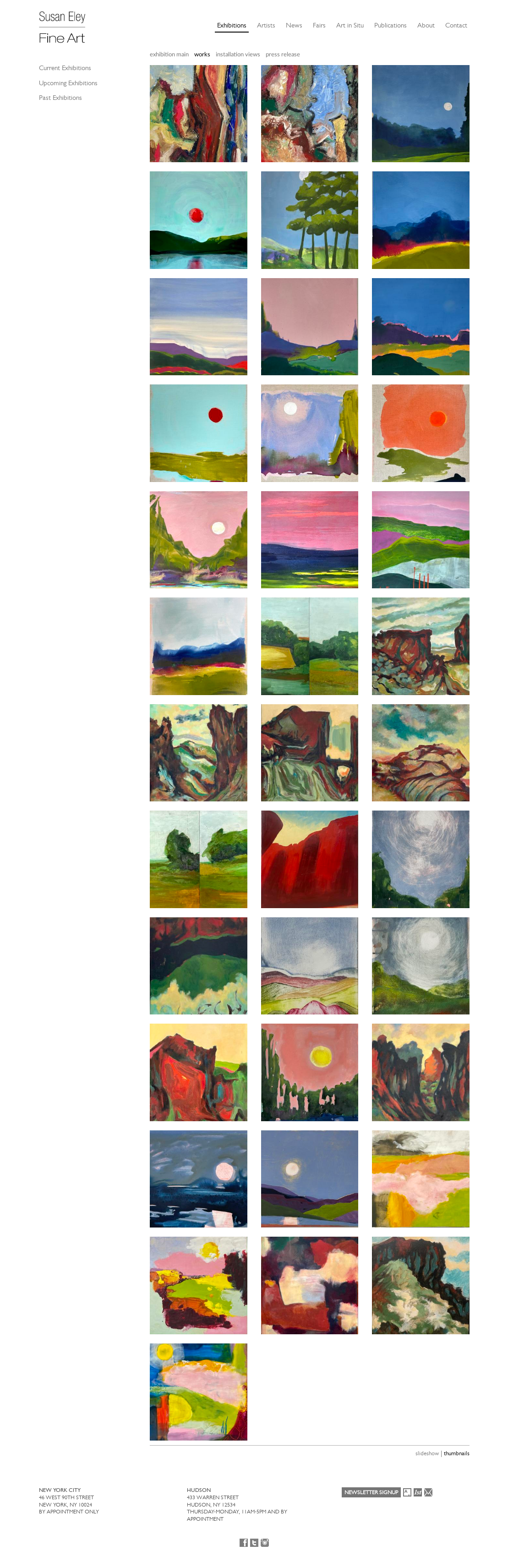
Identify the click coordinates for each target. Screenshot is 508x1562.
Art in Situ (350, 25)
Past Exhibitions (60, 97)
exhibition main (169, 55)
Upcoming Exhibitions (68, 83)
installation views (238, 55)
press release (283, 55)
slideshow (427, 1453)
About (426, 25)
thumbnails (457, 1453)
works (202, 55)
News (294, 25)
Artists (266, 25)
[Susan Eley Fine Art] (66, 24)
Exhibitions (231, 25)
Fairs (319, 25)
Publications (390, 25)
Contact (456, 25)
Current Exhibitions (65, 68)
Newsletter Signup (371, 1492)
